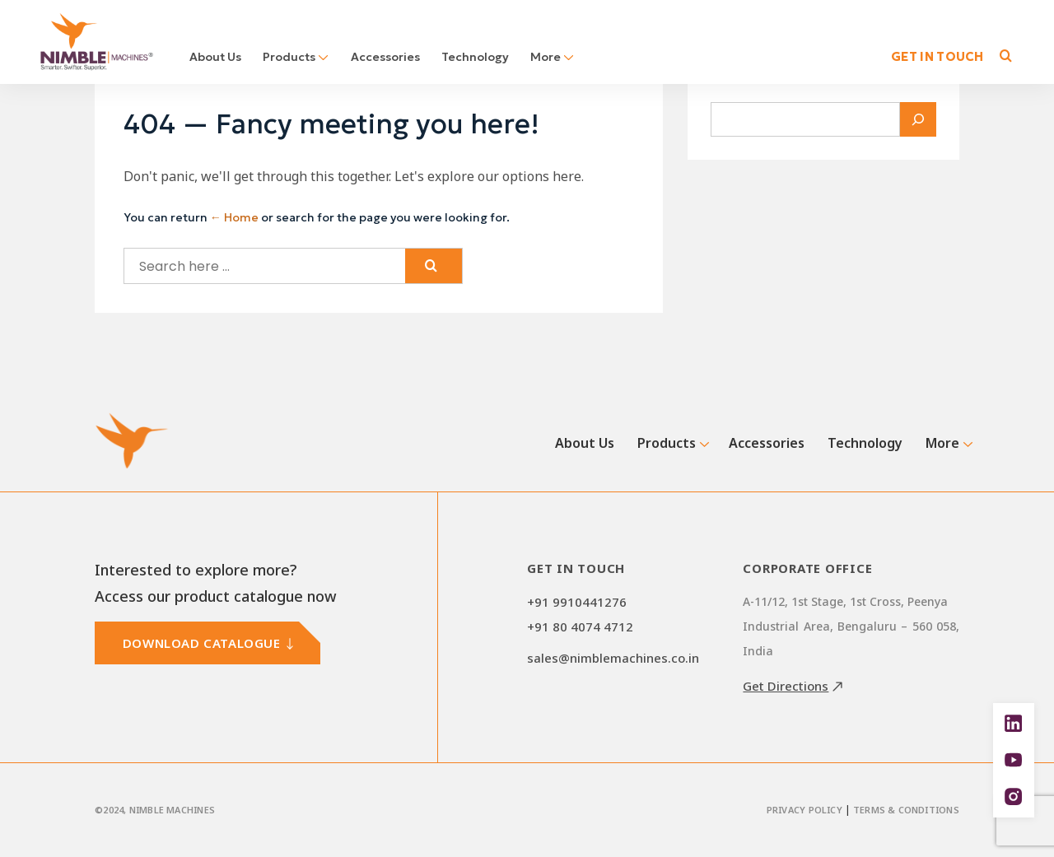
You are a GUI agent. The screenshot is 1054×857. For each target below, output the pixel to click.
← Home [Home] (234, 217)
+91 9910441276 (577, 602)
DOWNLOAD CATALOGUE (202, 643)
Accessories (385, 56)
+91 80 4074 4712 (580, 626)
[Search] (918, 119)
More (552, 57)
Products (296, 57)
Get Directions (785, 686)
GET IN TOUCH (937, 56)
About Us (215, 56)
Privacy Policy (804, 809)
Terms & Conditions (906, 809)
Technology (475, 56)
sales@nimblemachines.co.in (613, 658)
